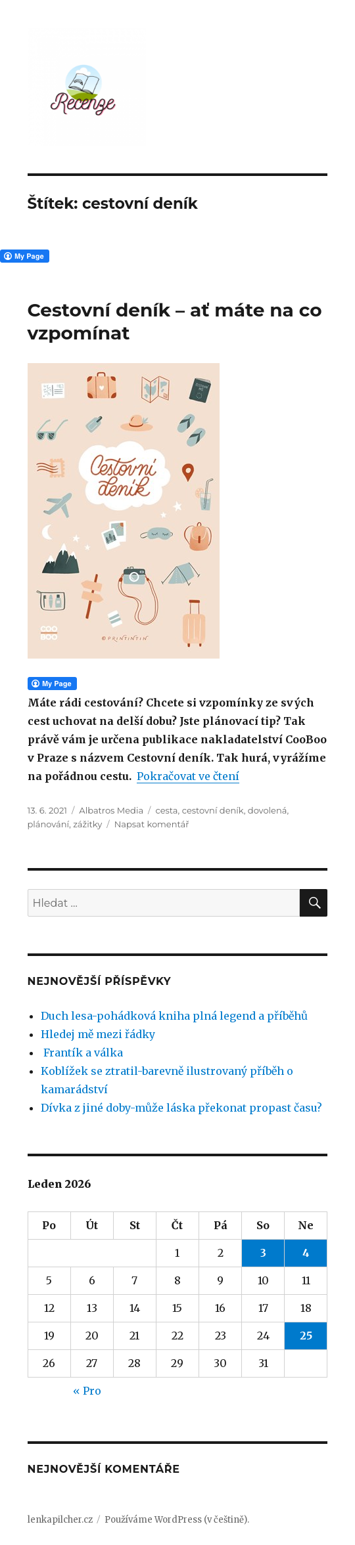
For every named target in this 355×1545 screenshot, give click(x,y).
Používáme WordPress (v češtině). (177, 1519)
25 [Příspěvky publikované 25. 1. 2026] (306, 1335)
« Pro (87, 1390)
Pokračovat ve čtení (188, 776)
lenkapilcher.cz (60, 1519)
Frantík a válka (82, 1052)
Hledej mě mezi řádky (98, 1034)
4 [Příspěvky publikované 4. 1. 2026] (306, 1252)
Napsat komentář (151, 824)
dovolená (267, 810)
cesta (166, 810)
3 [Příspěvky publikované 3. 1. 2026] (263, 1252)
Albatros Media (111, 810)
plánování (48, 824)
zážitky (87, 824)
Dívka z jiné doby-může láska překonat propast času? (181, 1107)
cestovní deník (213, 810)
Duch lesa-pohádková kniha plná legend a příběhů (174, 1015)
